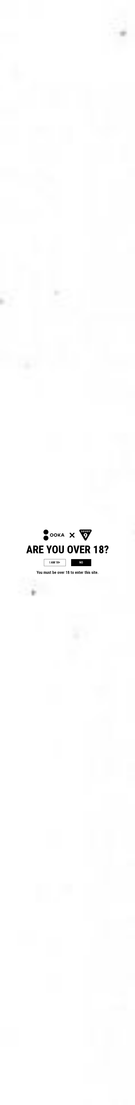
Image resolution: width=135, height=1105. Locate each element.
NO (81, 562)
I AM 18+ (54, 562)
